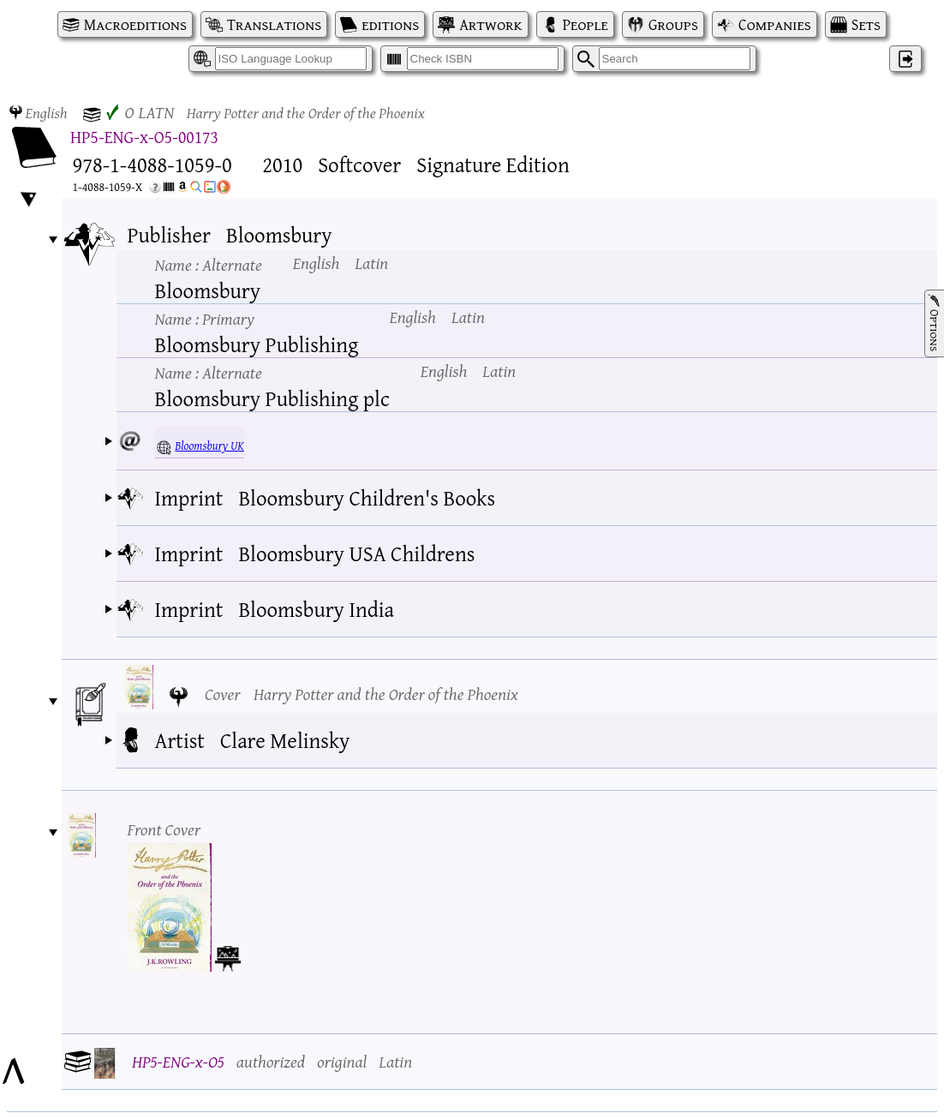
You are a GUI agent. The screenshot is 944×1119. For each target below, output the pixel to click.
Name (208, 264)
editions (390, 24)
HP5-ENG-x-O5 (178, 1061)
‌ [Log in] (905, 58)
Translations (274, 24)
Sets (866, 24)
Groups (673, 24)
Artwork (490, 24)
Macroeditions (135, 24)
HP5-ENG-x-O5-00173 (144, 136)
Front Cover (164, 829)
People (585, 24)
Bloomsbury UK (209, 445)
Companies (774, 24)
